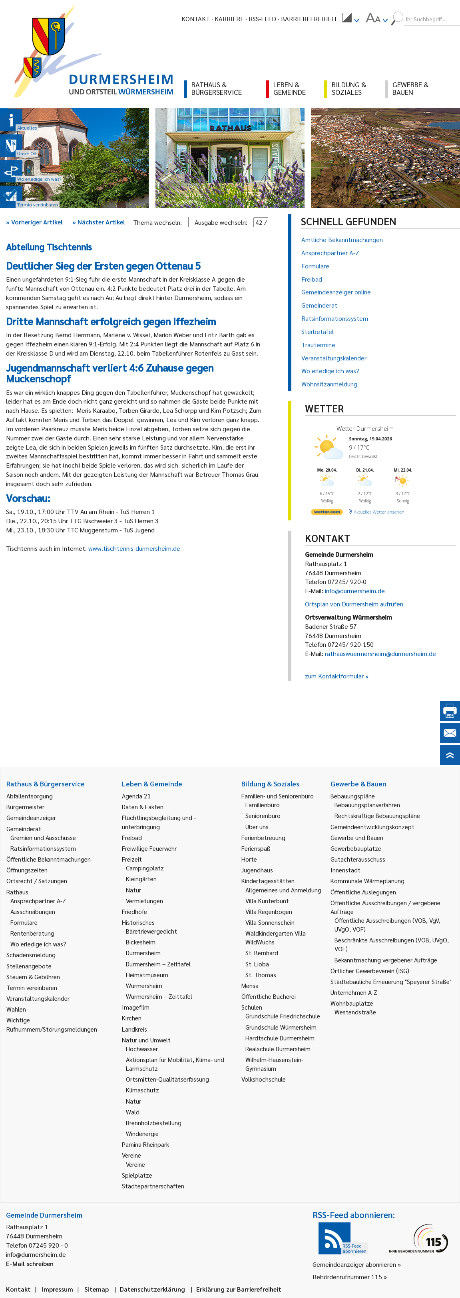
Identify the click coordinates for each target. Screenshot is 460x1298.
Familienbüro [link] (262, 804)
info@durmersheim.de (355, 590)
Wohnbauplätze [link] (352, 1003)
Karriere (229, 18)
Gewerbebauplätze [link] (356, 848)
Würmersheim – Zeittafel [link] (159, 996)
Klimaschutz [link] (142, 1090)
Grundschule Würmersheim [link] (281, 1027)
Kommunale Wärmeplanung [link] (367, 880)
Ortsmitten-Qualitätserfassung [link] (167, 1079)
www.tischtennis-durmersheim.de (134, 548)
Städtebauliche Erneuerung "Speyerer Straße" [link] (391, 981)
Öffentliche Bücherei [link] (268, 996)
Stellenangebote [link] (29, 966)
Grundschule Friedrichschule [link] (282, 1016)
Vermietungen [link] (144, 900)
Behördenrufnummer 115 (347, 1276)
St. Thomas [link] (260, 974)
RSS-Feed (262, 18)
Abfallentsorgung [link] (29, 796)
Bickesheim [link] (140, 942)
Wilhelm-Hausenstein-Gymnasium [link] (274, 1063)
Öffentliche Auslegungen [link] (363, 892)
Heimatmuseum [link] (147, 974)
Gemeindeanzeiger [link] (31, 817)
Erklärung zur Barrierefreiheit (238, 1289)
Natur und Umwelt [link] (146, 1040)
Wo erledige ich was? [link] (38, 944)
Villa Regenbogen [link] (268, 911)
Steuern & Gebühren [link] (33, 976)
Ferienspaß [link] (256, 848)
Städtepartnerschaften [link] (153, 1186)
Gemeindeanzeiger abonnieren (354, 1264)
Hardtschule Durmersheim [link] (280, 1038)
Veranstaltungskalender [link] (38, 998)
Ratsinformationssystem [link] (43, 848)
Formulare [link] (24, 922)
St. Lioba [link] (257, 964)
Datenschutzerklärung (152, 1289)
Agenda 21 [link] (136, 796)
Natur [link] (133, 890)
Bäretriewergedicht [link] (151, 931)
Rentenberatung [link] (32, 933)
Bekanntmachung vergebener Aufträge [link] (386, 960)
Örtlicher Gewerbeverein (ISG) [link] (370, 970)
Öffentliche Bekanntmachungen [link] (48, 859)
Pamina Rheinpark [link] (145, 1144)
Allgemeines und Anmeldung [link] (283, 890)
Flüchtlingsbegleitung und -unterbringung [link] (159, 821)
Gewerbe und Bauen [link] (357, 837)
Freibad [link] (132, 837)
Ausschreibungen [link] (32, 911)
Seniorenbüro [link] (263, 815)
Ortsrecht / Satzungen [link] (36, 880)
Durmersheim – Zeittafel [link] (158, 964)
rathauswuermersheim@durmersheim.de (380, 653)
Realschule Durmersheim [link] (278, 1048)
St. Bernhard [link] (261, 952)
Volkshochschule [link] (263, 1079)
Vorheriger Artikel (34, 222)
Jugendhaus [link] (257, 870)
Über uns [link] (257, 826)
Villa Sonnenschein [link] (270, 922)
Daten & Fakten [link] (142, 806)
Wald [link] (132, 1112)
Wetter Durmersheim (365, 428)
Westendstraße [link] (355, 1012)
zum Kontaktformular (334, 676)
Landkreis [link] (134, 1029)
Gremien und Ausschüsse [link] (43, 837)
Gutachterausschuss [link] (358, 859)
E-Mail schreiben (30, 1263)
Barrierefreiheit (309, 18)
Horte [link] (249, 859)
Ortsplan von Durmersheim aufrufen (354, 604)
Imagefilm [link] (135, 1007)
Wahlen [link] (16, 1009)
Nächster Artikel (98, 222)
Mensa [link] (250, 985)
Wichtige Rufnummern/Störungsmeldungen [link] (51, 1024)
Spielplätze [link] (137, 1175)
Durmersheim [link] (143, 952)
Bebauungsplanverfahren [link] (367, 804)
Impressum (57, 1289)
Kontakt (195, 18)
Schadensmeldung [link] (31, 954)
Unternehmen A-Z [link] (354, 992)
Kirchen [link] (131, 1018)
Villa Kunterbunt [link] (267, 900)
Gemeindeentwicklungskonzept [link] (372, 826)
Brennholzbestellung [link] (153, 1122)
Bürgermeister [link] (25, 806)
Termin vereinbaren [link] (31, 987)
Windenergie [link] (142, 1133)
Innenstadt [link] (345, 870)
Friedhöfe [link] (134, 911)
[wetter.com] (327, 513)
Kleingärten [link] (141, 878)
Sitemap (96, 1289)
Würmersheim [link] (144, 985)
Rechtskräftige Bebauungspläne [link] (377, 815)
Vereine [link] (135, 1164)
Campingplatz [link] (145, 868)
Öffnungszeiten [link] (27, 870)
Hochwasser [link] (142, 1048)
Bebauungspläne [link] (353, 796)
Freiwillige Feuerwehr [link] (149, 848)
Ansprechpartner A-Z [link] (38, 900)
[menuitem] (350, 18)
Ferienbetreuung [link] (263, 837)
